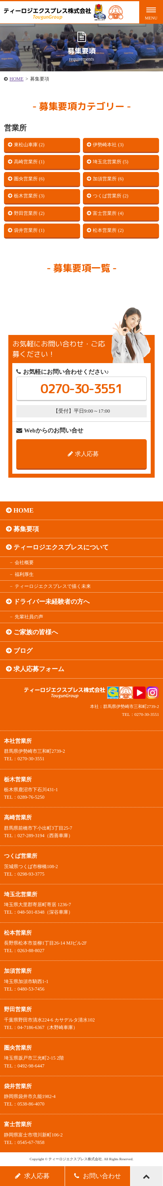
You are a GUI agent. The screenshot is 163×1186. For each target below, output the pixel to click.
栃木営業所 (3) (29, 196)
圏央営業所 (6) (29, 179)
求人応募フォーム (38, 669)
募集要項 (26, 529)
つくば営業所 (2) (110, 196)
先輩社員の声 (29, 617)
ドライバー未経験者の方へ (51, 601)
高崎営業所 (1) (29, 162)
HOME (16, 79)
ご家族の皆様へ (35, 632)
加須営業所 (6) (108, 179)
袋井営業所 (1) (29, 230)
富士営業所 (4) (108, 213)
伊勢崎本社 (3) (108, 144)
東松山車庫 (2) (29, 144)
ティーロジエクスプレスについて (61, 547)
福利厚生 (24, 574)
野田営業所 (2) (29, 213)
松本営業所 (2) (108, 230)
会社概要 (24, 562)
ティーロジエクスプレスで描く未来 (53, 586)
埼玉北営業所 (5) (110, 162)
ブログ (23, 650)
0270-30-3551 (81, 388)
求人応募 (83, 454)
